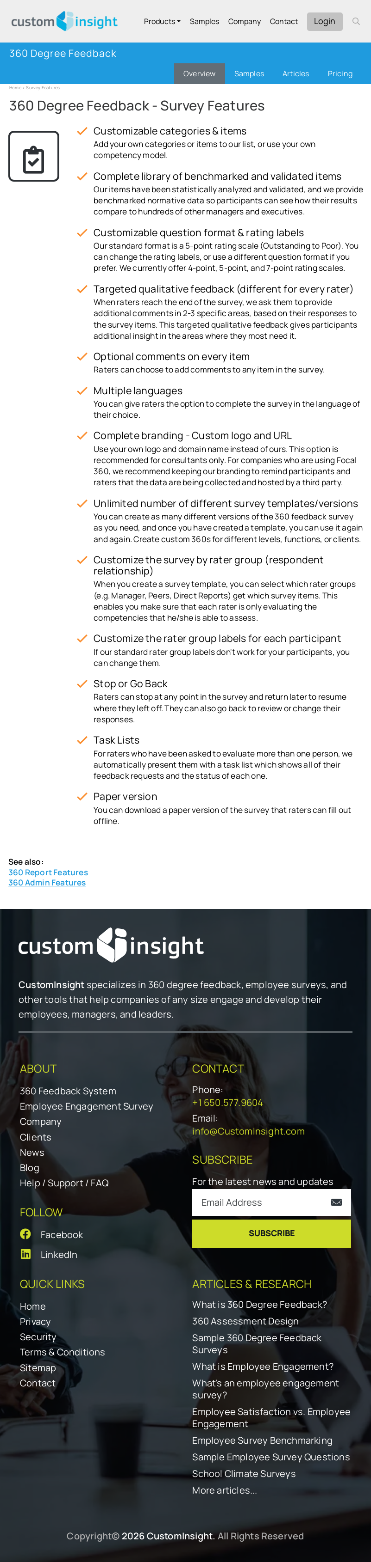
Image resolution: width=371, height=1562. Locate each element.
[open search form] (356, 21)
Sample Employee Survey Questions (271, 1457)
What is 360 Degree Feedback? (259, 1305)
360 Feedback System (68, 1091)
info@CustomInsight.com (248, 1131)
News (32, 1152)
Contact (284, 21)
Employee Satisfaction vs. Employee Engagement (271, 1418)
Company (244, 21)
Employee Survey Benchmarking (262, 1440)
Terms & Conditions (63, 1352)
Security (38, 1336)
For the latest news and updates (262, 1181)
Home (15, 88)
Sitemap (38, 1367)
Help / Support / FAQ (64, 1183)
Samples (204, 21)
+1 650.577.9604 (227, 1102)
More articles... (224, 1490)
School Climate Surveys (244, 1474)
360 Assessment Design (245, 1321)
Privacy (35, 1321)
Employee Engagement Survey (86, 1106)
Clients (35, 1137)
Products (159, 21)
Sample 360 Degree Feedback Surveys (256, 1344)
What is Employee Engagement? (262, 1367)
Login (324, 20)
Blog (29, 1167)
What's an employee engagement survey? (265, 1389)
